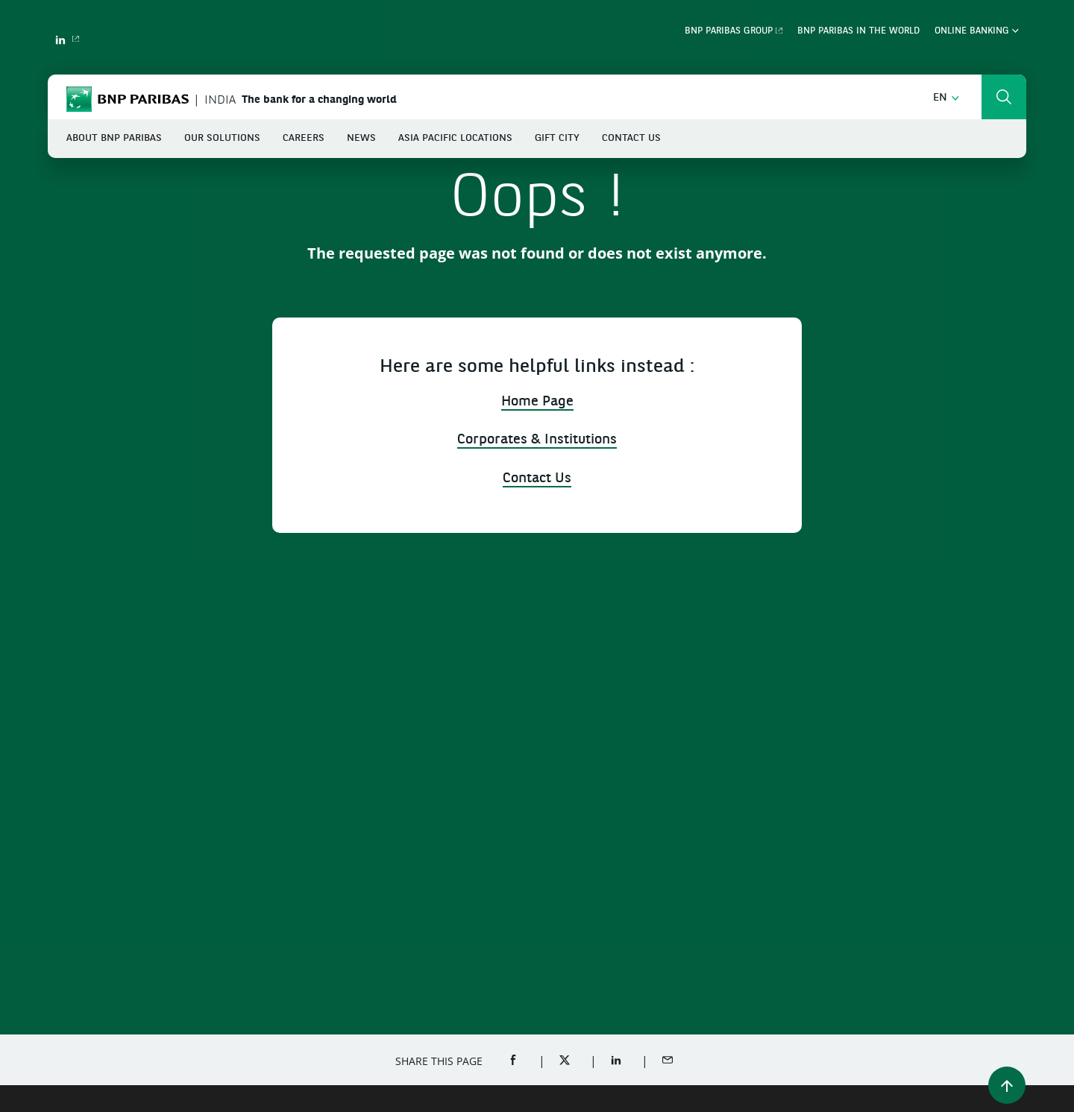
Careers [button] (303, 138)
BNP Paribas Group (729, 31)
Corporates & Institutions (537, 440)
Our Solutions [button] (222, 138)
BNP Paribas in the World (858, 31)
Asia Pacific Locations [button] (455, 138)
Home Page (537, 402)
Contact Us (631, 138)
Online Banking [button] (977, 31)
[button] (946, 98)
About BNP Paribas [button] (114, 138)
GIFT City (557, 138)
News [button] (361, 138)
